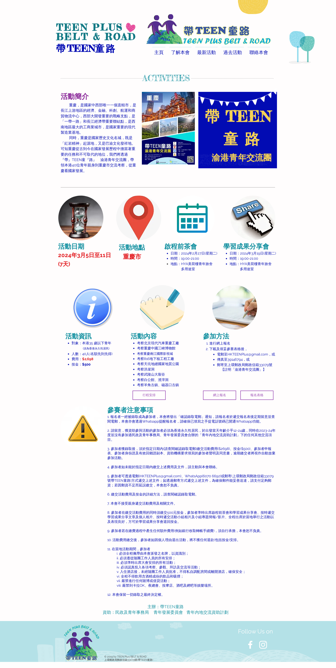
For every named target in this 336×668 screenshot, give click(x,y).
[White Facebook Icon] (250, 644)
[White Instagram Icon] (263, 644)
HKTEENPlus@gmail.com (248, 354)
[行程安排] (149, 395)
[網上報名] (219, 395)
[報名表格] (256, 395)
